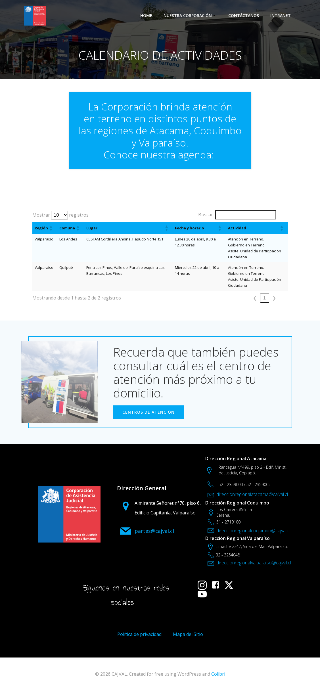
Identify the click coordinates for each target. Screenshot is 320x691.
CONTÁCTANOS (243, 15)
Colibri (218, 674)
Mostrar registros (60, 215)
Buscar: (206, 215)
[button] (51, 228)
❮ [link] (255, 298)
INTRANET (280, 15)
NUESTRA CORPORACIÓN (190, 15)
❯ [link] (274, 298)
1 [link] (264, 298)
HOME (146, 15)
